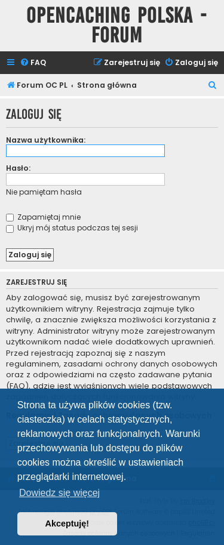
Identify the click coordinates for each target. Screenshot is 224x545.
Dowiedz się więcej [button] (59, 493)
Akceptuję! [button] (67, 523)
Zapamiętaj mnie (43, 217)
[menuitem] (33, 63)
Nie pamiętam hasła (44, 191)
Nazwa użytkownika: (45, 140)
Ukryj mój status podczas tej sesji (72, 228)
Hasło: (18, 168)
